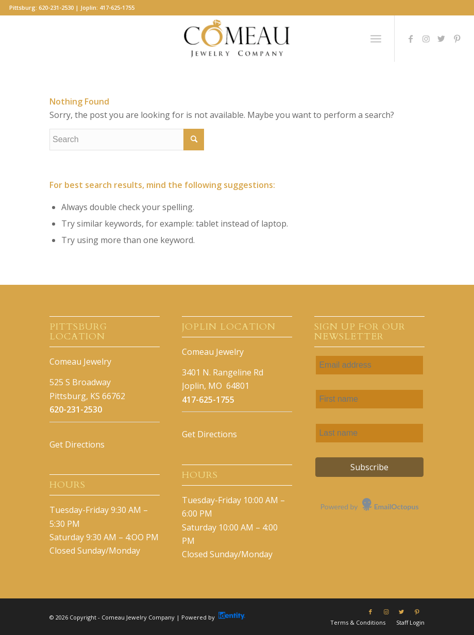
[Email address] (369, 365)
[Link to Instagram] (426, 38)
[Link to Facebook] (410, 38)
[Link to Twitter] (441, 38)
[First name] (369, 399)
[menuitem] (358, 622)
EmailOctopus (396, 506)
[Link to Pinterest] (457, 38)
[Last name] (369, 433)
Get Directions (77, 444)
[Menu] (375, 39)
